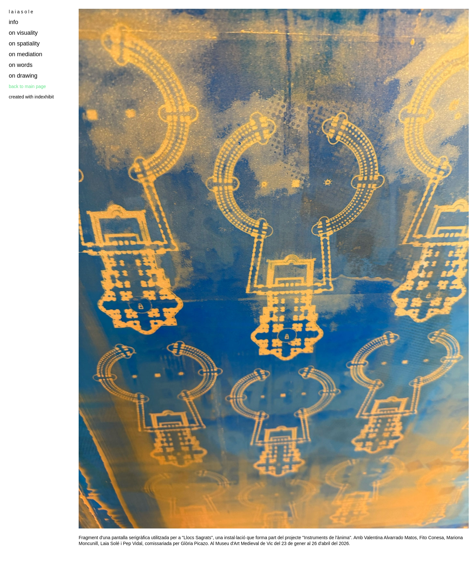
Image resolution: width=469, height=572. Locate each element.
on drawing (23, 75)
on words (21, 65)
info (13, 22)
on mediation (25, 54)
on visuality (23, 33)
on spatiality (24, 43)
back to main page (27, 86)
